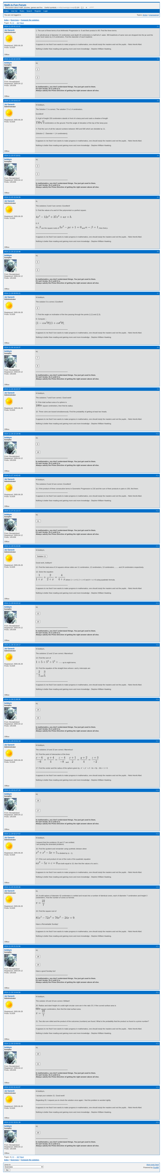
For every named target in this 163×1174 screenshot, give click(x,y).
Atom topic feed (153, 1165)
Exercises (15, 20)
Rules (22, 11)
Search (29, 11)
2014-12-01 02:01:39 (12, 1122)
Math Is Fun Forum (15, 4)
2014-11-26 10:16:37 (12, 347)
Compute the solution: (30, 20)
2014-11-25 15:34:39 (12, 197)
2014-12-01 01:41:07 (12, 1087)
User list (14, 11)
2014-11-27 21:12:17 (12, 511)
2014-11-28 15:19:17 (12, 645)
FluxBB (156, 1167)
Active (145, 15)
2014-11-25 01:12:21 (12, 26)
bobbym (8, 63)
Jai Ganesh (9, 30)
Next (22, 23)
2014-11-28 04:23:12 (12, 603)
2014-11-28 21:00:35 (12, 699)
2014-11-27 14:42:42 (12, 475)
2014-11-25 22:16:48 (12, 252)
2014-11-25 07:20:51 (12, 156)
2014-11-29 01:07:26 (12, 790)
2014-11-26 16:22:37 (12, 389)
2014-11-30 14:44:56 (12, 992)
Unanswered (154, 15)
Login (45, 11)
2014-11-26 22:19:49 (12, 434)
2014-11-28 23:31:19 (12, 741)
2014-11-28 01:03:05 (12, 546)
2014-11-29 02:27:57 (12, 834)
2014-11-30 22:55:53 (12, 1044)
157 (18, 23)
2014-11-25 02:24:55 (12, 59)
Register (38, 11)
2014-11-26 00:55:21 (12, 293)
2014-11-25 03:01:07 (12, 101)
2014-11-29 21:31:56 (12, 946)
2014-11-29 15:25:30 (12, 887)
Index (6, 11)
